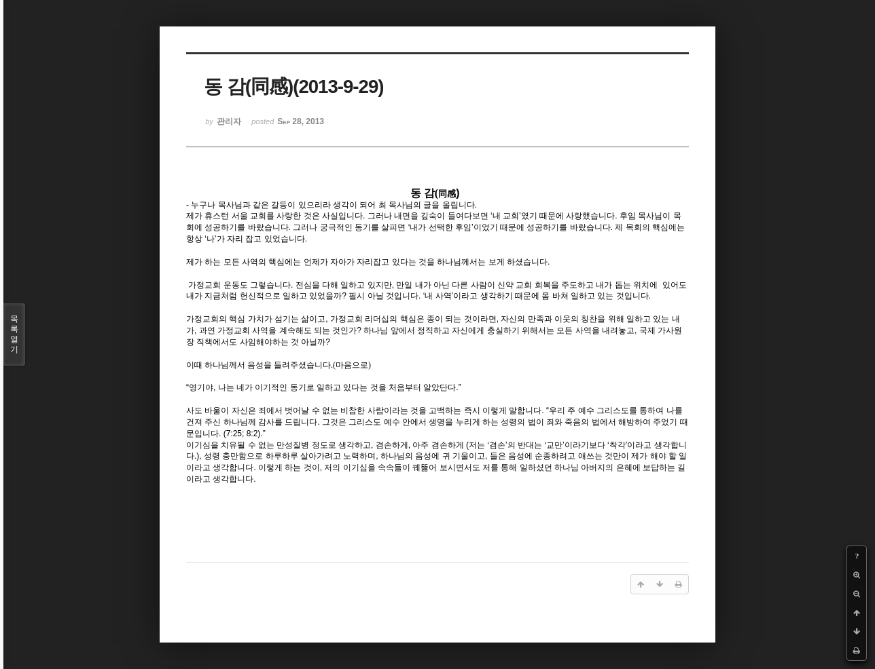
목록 (14, 334)
